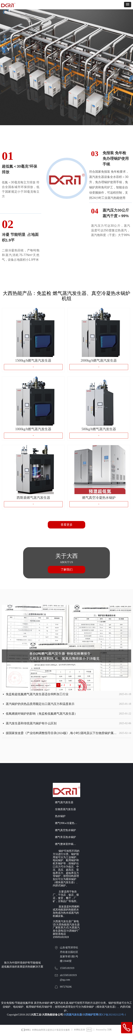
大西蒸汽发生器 (73, 1014)
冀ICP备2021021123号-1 (112, 1014)
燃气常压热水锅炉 (65, 837)
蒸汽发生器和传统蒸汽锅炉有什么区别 (31, 724)
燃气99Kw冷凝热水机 (67, 823)
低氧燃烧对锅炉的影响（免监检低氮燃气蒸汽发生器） (41, 714)
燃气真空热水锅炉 (65, 830)
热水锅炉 (60, 816)
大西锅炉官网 (90, 1014)
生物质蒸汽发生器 (65, 809)
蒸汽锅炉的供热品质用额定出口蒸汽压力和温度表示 (40, 704)
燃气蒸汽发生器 (64, 802)
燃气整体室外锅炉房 (67, 844)
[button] (127, 4)
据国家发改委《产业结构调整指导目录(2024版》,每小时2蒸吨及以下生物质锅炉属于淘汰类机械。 (62, 733)
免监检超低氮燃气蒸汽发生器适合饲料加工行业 (37, 694)
